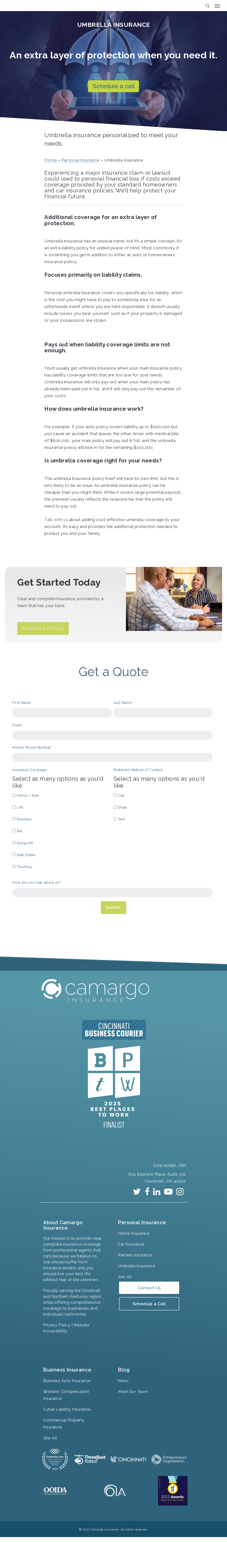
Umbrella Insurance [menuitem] (136, 1270)
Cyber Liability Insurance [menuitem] (67, 1413)
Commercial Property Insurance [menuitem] (64, 1428)
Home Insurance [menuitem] (133, 1238)
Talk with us (56, 524)
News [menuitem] (123, 1385)
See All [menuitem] (124, 1281)
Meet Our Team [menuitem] (133, 1396)
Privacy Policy (56, 1329)
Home (50, 164)
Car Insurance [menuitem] (131, 1248)
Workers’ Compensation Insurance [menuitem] (66, 1399)
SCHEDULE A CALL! (43, 632)
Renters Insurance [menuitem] (135, 1259)
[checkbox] (62, 836)
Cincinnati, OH (168, 1169)
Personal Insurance (80, 164)
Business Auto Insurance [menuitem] (66, 1385)
